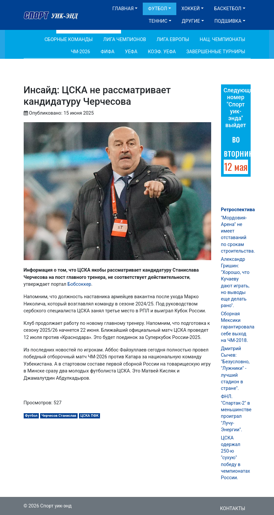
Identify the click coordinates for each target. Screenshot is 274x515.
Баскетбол (227, 8)
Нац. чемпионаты (222, 39)
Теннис (158, 21)
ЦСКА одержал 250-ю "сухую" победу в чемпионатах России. (235, 458)
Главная (123, 8)
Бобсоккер (79, 284)
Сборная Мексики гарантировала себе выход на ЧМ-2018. (238, 327)
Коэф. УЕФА (162, 52)
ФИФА (107, 52)
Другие (191, 21)
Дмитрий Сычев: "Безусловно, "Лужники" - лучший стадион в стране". (235, 368)
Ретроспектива (238, 210)
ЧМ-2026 (80, 52)
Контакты (232, 508)
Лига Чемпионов (124, 39)
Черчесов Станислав (58, 416)
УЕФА (131, 52)
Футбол (157, 8)
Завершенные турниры (215, 52)
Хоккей (191, 8)
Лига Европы (173, 39)
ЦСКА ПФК (89, 416)
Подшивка (227, 21)
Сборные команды (68, 39)
